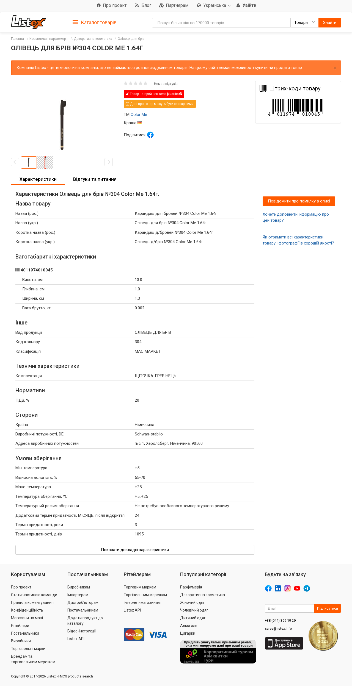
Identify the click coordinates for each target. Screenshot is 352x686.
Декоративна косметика (93, 39)
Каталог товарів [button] (95, 22)
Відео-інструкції (81, 631)
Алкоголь (188, 625)
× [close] (335, 68)
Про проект (21, 587)
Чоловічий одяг (194, 610)
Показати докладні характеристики (135, 549)
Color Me (139, 114)
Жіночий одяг (192, 602)
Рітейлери (20, 625)
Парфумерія (191, 587)
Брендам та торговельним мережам (33, 659)
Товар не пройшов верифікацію (154, 94)
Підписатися (327, 608)
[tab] (95, 22)
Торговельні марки (28, 648)
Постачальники (25, 633)
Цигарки (187, 633)
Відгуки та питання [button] (95, 179)
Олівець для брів (131, 39)
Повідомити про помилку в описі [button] (299, 201)
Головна (17, 39)
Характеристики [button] (38, 179)
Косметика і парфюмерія (48, 39)
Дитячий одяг (193, 618)
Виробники (21, 641)
